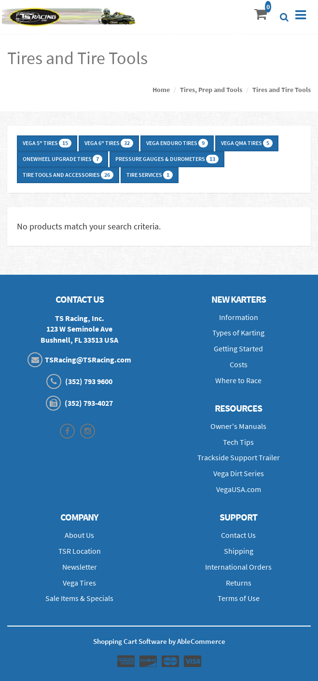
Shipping (238, 551)
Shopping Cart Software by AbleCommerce (159, 641)
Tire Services (149, 175)
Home (161, 89)
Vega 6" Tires (108, 143)
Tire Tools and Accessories (68, 175)
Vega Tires (79, 583)
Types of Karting (238, 332)
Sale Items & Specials (79, 598)
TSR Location (79, 551)
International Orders (238, 567)
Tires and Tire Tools (281, 89)
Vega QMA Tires (247, 143)
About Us (79, 535)
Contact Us (238, 535)
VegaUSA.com (238, 489)
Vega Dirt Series (238, 473)
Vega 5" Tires (47, 143)
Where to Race (238, 380)
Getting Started (238, 348)
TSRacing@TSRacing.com (88, 359)
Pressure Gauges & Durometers (167, 159)
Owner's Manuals (238, 426)
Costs (239, 364)
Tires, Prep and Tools (211, 89)
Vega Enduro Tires (177, 143)
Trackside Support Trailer (238, 457)
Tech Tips (238, 442)
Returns (238, 583)
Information (238, 317)
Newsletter (79, 567)
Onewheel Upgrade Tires (62, 159)
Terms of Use (239, 598)
